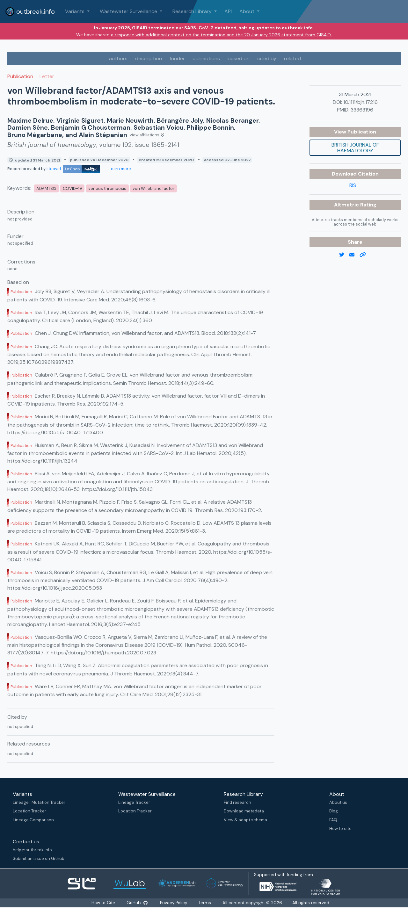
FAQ (333, 820)
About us (338, 802)
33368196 (362, 109)
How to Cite (103, 902)
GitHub (137, 902)
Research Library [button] (192, 11)
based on (239, 58)
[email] (354, 255)
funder (177, 58)
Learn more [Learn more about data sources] (119, 168)
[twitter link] (344, 255)
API (228, 11)
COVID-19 (72, 188)
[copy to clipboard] (365, 255)
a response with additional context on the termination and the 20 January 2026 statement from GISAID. (221, 35)
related (292, 58)
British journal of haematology (355, 147)
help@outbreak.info (32, 850)
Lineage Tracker (134, 802)
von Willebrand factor (153, 188)
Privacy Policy (174, 902)
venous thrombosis (107, 188)
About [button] (247, 11)
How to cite (340, 828)
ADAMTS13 (46, 188)
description (148, 58)
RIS (352, 185)
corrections (206, 58)
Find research (237, 802)
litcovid (73, 168)
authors (118, 58)
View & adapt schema (245, 820)
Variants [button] (75, 11)
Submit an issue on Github (38, 858)
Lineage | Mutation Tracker (39, 802)
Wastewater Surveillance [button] (129, 11)
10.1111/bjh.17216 (360, 102)
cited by (266, 58)
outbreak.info (30, 11)
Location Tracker (29, 811)
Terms (205, 902)
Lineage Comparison (33, 820)
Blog (333, 811)
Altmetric (347, 204)
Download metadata (244, 811)
